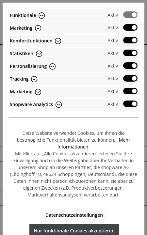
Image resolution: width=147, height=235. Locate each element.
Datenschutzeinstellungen (74, 215)
